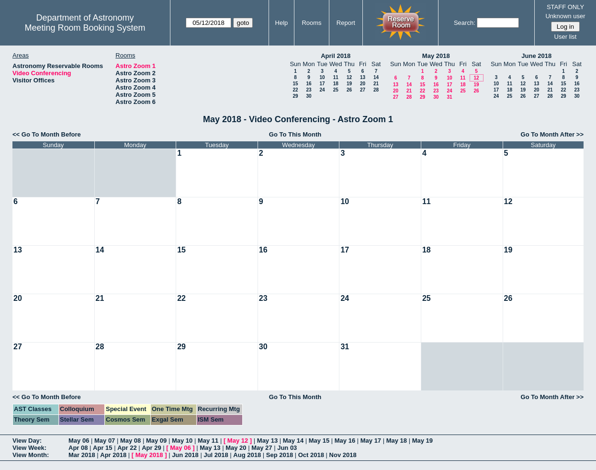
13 (362, 77)
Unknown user (565, 16)
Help (281, 22)
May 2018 (436, 55)
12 (349, 77)
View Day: (27, 440)
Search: (464, 22)
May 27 (261, 447)
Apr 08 (78, 447)
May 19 (422, 440)
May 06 (78, 440)
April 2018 (335, 55)
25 (335, 89)
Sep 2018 (279, 455)
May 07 (104, 440)
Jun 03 (287, 447)
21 (376, 83)
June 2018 (536, 55)
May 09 (156, 440)
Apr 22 (126, 447)
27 (362, 89)
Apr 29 (151, 447)
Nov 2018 (343, 455)
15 (295, 83)
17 (322, 83)
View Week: (29, 447)
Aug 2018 (247, 455)
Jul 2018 (215, 455)
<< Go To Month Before (46, 134)
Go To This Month (295, 134)
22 (295, 89)
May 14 (293, 440)
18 (335, 83)
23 (308, 89)
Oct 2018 (311, 455)
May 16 (345, 440)
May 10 (182, 440)
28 (376, 89)
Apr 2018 (113, 455)
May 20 (235, 447)
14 (376, 77)
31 (449, 97)
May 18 (396, 440)
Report (346, 22)
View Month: (30, 455)
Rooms (311, 22)
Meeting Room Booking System (84, 28)
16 (308, 83)
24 (322, 89)
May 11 (208, 440)
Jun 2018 (185, 455)
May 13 (267, 440)
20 (362, 83)
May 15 (319, 440)
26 (349, 89)
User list (565, 36)
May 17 (370, 440)
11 (335, 77)
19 (349, 83)
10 (322, 77)
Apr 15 (102, 447)
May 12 (237, 440)
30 (308, 96)
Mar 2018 (81, 455)
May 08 (130, 440)
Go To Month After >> (552, 134)
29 (295, 96)
